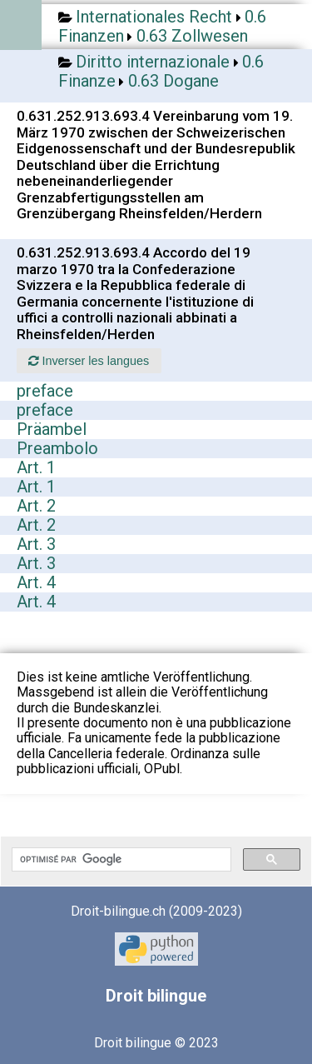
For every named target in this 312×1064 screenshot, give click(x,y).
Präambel (52, 429)
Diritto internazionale (153, 62)
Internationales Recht (154, 17)
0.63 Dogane (173, 81)
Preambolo (57, 448)
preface (45, 391)
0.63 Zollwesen (192, 36)
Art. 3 (36, 544)
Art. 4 (36, 582)
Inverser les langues (88, 360)
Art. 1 (36, 467)
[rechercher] (120, 859)
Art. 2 (36, 506)
